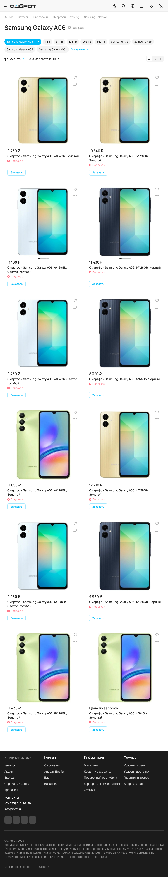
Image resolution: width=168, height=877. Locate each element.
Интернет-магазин (18, 757)
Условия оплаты (135, 765)
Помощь (130, 757)
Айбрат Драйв (54, 771)
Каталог (10, 765)
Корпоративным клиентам (102, 784)
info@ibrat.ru (13, 809)
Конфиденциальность (18, 866)
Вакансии (51, 784)
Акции (8, 771)
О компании (52, 765)
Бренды (9, 778)
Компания (51, 757)
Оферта (44, 866)
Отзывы (89, 790)
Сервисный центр (16, 784)
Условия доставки (136, 771)
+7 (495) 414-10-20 (17, 803)
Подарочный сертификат (101, 778)
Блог (47, 778)
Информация (94, 757)
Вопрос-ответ (133, 784)
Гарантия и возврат (137, 778)
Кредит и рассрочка (98, 771)
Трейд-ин (11, 790)
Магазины (91, 765)
